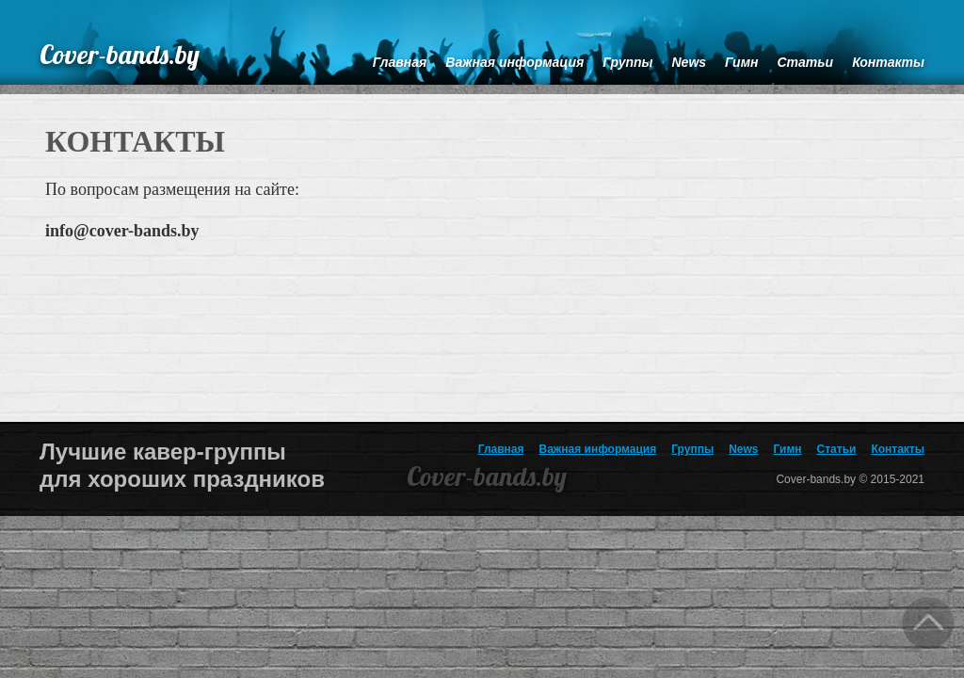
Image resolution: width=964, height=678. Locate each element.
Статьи (837, 449)
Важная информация (598, 449)
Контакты (897, 449)
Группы (692, 449)
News (743, 449)
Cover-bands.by (120, 54)
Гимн (788, 449)
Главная (501, 449)
